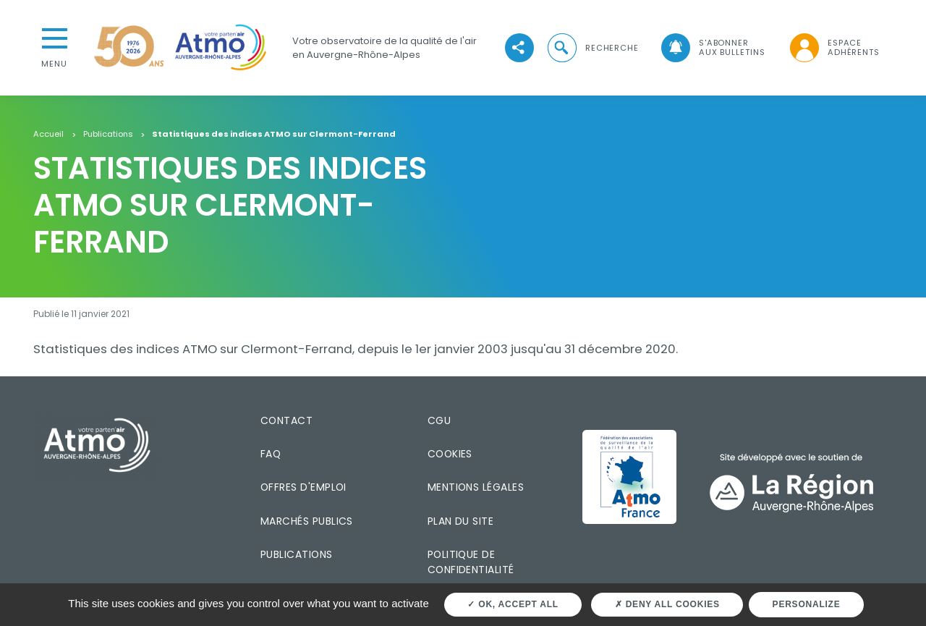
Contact (286, 420)
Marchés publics (306, 521)
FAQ (270, 454)
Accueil (48, 135)
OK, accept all (512, 604)
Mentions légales (476, 487)
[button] (592, 48)
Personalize (807, 604)
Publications (108, 135)
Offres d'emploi (303, 487)
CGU (439, 420)
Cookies (450, 454)
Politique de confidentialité (471, 562)
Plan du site (461, 521)
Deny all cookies (667, 604)
